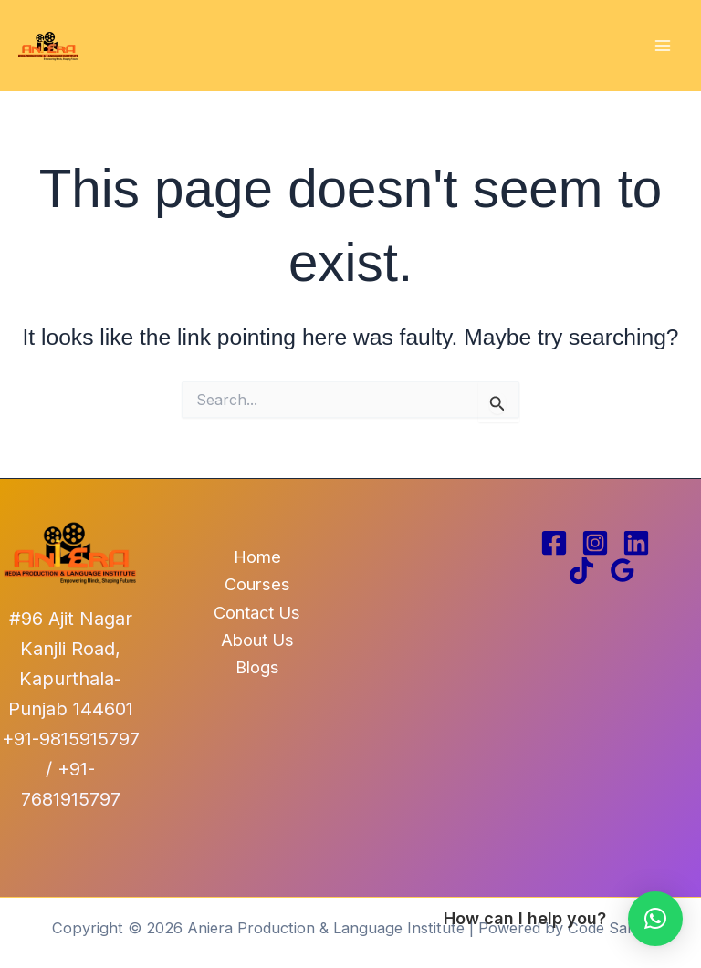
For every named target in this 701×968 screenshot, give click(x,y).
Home (257, 556)
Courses (257, 584)
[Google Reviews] (622, 570)
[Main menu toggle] (662, 46)
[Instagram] (595, 543)
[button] (655, 918)
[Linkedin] (636, 543)
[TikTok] (581, 570)
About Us (257, 640)
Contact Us (257, 612)
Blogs (257, 667)
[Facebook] (554, 543)
